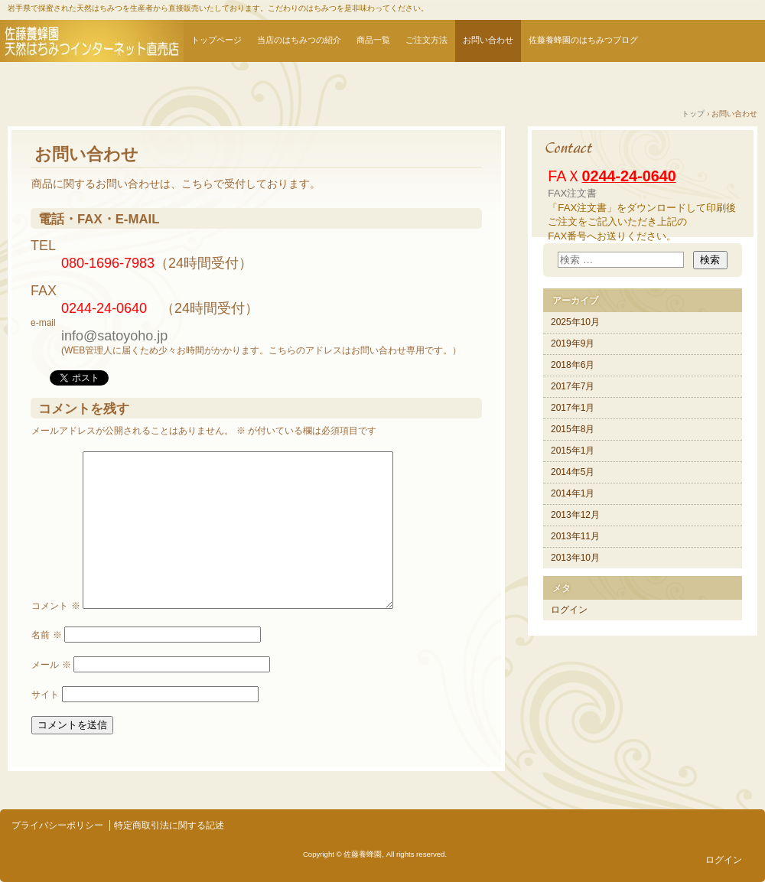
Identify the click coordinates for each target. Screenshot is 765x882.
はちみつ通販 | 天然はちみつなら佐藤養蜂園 (92, 41)
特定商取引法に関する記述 (169, 825)
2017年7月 (572, 386)
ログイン (569, 609)
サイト (45, 694)
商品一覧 (373, 39)
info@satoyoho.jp (114, 335)
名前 (46, 635)
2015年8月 (572, 429)
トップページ (216, 39)
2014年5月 (572, 472)
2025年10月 (575, 322)
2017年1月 (572, 407)
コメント (55, 605)
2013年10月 (575, 557)
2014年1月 (572, 493)
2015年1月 (572, 450)
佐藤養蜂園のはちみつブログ (583, 39)
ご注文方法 (426, 39)
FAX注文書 (572, 193)
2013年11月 (575, 536)
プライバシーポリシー (57, 825)
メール (50, 664)
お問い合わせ (488, 39)
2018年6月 (572, 365)
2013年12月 (575, 514)
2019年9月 (572, 343)
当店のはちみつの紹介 (299, 39)
